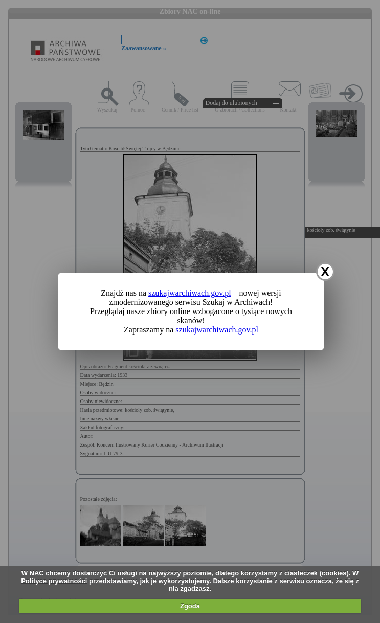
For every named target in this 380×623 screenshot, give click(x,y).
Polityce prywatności (54, 581)
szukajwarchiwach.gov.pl (189, 292)
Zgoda (190, 606)
